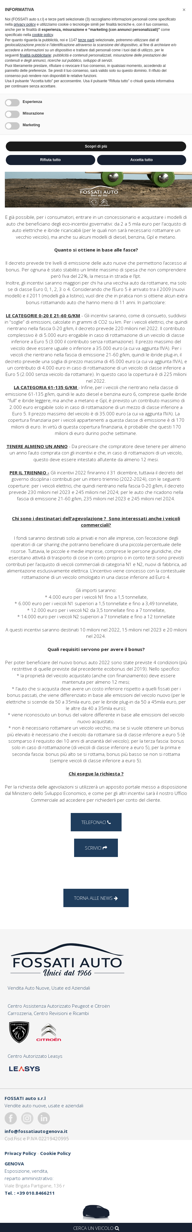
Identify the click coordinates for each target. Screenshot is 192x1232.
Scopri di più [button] (96, 146)
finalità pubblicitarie (35, 55)
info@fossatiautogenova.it (36, 1131)
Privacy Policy (20, 1153)
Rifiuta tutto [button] (50, 160)
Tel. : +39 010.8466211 (30, 1193)
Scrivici (96, 848)
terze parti (86, 40)
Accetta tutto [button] (141, 160)
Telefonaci (96, 822)
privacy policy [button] (25, 24)
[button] (184, 10)
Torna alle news (96, 898)
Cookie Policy (55, 1153)
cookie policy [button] (42, 35)
